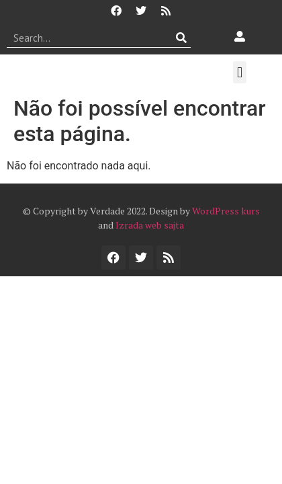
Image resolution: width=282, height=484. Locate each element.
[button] (239, 72)
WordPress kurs (226, 210)
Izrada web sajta (149, 224)
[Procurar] (181, 37)
